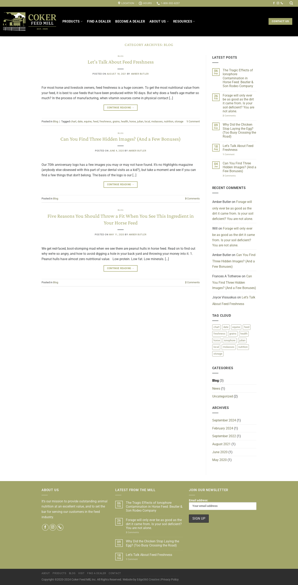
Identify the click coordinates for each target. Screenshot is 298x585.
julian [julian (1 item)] (242, 340)
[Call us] (282, 3)
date (80, 121)
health (124, 121)
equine (88, 121)
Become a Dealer (130, 21)
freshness (105, 121)
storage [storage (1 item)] (217, 353)
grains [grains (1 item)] (232, 333)
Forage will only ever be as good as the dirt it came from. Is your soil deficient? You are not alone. (238, 103)
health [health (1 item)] (243, 333)
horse (132, 121)
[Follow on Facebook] (274, 3)
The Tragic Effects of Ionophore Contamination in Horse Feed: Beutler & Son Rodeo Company (238, 78)
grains (116, 121)
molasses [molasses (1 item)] (228, 346)
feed (95, 121)
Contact (115, 573)
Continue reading (120, 108)
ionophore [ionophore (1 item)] (229, 340)
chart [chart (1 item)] (216, 327)
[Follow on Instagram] (278, 3)
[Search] (291, 3)
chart (73, 121)
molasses (157, 121)
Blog (121, 56)
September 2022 (224, 436)
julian (140, 121)
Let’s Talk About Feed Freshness (121, 62)
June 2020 (220, 452)
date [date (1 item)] (225, 327)
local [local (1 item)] (216, 346)
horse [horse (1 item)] (216, 340)
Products (72, 21)
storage (179, 121)
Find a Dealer (99, 21)
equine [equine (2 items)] (236, 327)
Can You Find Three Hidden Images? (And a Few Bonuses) (120, 139)
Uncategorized (222, 396)
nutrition (168, 121)
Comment (193, 121)
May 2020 (219, 460)
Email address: (222, 504)
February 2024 (222, 428)
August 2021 (221, 444)
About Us (159, 21)
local (147, 121)
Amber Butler (140, 74)
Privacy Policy (170, 579)
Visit (81, 573)
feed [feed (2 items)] (246, 327)
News (216, 388)
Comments (192, 198)
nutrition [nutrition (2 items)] (243, 346)
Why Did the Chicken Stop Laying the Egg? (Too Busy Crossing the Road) (239, 130)
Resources (184, 21)
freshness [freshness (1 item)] (219, 333)
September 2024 (224, 420)
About (46, 573)
